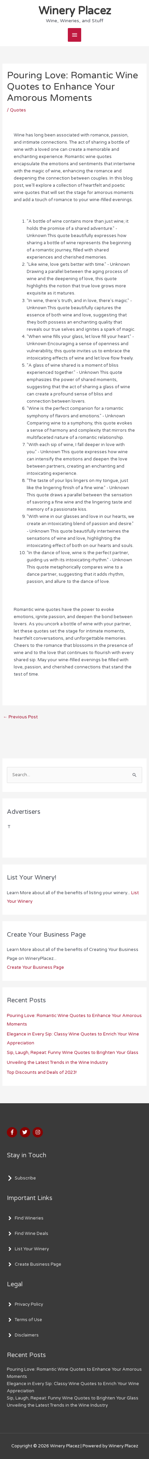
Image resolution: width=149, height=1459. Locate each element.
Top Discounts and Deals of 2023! (42, 1072)
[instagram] (39, 1132)
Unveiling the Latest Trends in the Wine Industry (57, 1062)
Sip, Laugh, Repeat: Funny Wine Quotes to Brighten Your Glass (72, 1052)
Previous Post (20, 717)
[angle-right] (25, 1218)
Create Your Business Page (35, 967)
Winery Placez (74, 10)
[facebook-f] (13, 1132)
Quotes (18, 110)
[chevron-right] (21, 1178)
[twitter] (26, 1132)
